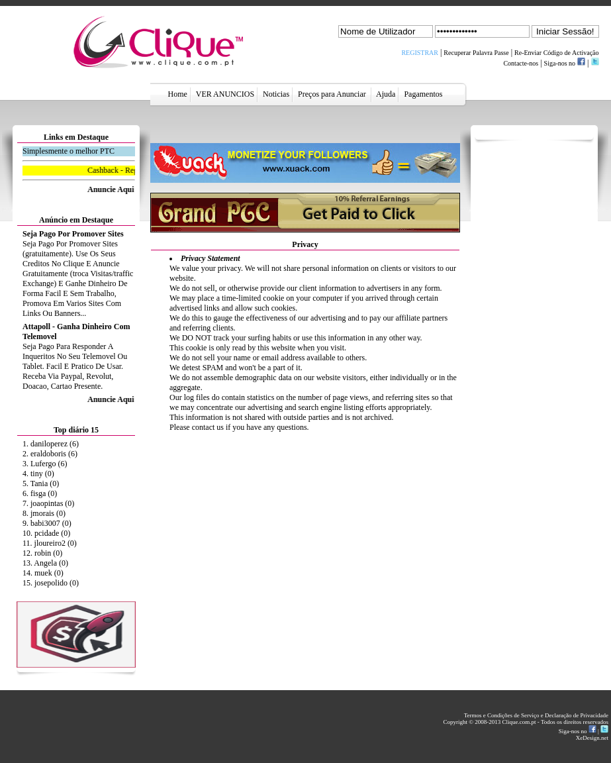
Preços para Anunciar (333, 94)
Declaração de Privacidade (576, 715)
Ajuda (386, 94)
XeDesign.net (592, 738)
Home (177, 94)
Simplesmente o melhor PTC (69, 151)
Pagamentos (423, 94)
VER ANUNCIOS (225, 94)
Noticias (276, 94)
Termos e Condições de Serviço (502, 715)
